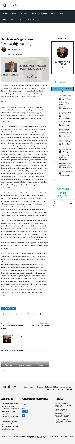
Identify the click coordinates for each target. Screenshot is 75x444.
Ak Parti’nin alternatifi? (40, 326)
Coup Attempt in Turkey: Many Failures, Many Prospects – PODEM (63, 415)
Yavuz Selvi (66, 136)
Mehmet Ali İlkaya (14, 49)
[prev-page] (2, 370)
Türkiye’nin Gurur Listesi (25, 365)
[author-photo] (60, 99)
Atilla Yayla (65, 125)
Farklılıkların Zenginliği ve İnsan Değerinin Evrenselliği (66, 104)
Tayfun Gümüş (67, 108)
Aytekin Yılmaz (67, 99)
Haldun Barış (66, 144)
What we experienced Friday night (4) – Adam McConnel (63, 405)
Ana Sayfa (4, 33)
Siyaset (10, 33)
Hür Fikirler (65, 159)
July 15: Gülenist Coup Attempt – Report (62, 410)
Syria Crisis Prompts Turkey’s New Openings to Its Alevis (63, 421)
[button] (58, 82)
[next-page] (5, 370)
